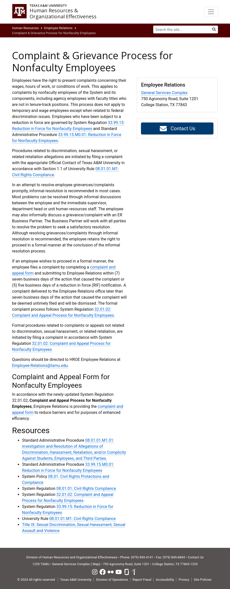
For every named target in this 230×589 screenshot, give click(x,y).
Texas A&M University (76, 579)
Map (96, 564)
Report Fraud (142, 579)
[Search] (181, 29)
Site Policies (203, 579)
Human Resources (25, 28)
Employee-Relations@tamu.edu (40, 365)
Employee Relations (58, 28)
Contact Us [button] (177, 128)
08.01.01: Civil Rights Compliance (86, 488)
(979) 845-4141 (142, 557)
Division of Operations (112, 579)
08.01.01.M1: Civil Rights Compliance (82, 518)
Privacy (184, 579)
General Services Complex (164, 92)
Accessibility (165, 579)
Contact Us (196, 557)
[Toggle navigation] (211, 12)
